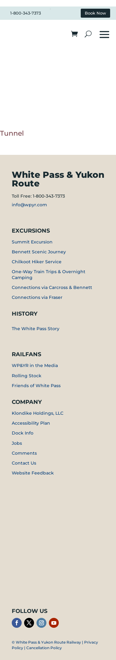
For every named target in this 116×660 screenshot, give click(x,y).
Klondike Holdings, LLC (37, 413)
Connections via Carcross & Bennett (52, 287)
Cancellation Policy (44, 647)
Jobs (17, 443)
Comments (24, 453)
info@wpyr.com (29, 205)
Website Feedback (33, 473)
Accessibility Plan (31, 423)
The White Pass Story (35, 328)
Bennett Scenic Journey (39, 252)
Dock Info (22, 433)
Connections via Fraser (37, 297)
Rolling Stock (26, 375)
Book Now (95, 13)
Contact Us (24, 463)
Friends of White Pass (36, 385)
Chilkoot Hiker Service (37, 261)
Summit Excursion (32, 242)
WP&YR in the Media (35, 365)
